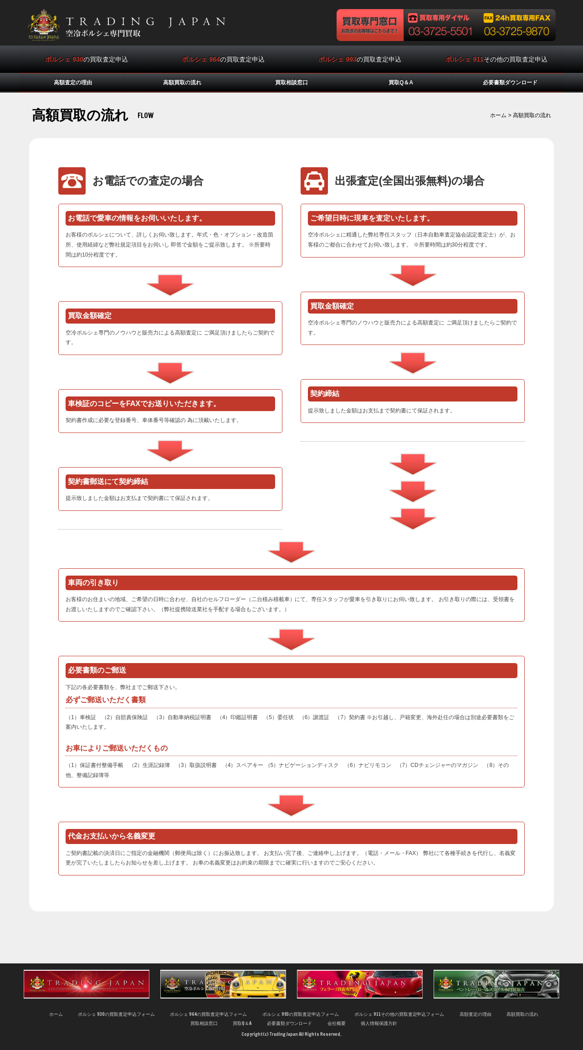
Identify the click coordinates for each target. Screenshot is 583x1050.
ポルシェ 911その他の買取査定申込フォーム (399, 1014)
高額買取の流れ (182, 82)
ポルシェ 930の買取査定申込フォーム (116, 1014)
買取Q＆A (401, 82)
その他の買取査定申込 (496, 59)
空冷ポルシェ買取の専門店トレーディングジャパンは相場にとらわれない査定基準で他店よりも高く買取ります (126, 25)
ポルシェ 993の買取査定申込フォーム (300, 1014)
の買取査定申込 (86, 59)
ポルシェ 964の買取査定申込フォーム (208, 1014)
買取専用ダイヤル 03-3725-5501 (442, 25)
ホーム (498, 115)
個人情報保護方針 (379, 1023)
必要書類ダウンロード (510, 82)
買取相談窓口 (291, 82)
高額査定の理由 (73, 82)
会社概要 (336, 1023)
